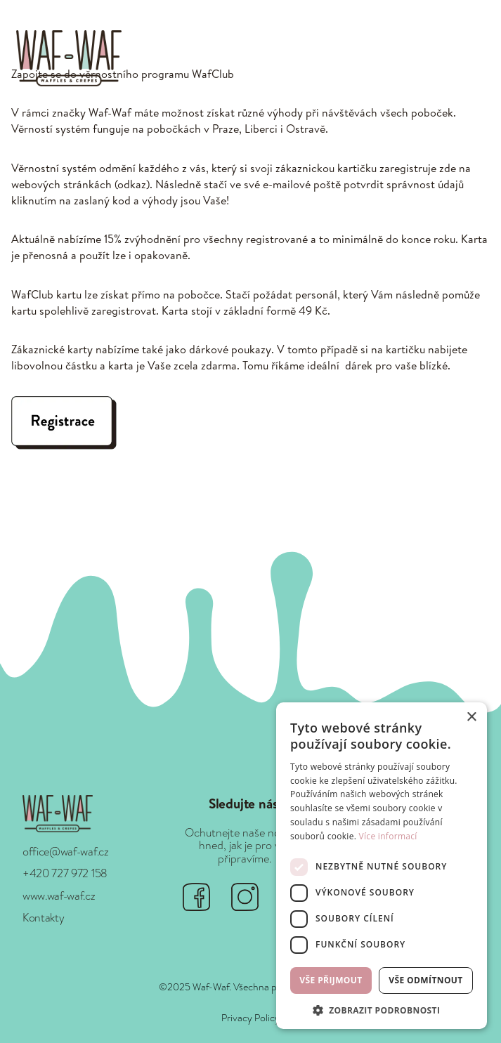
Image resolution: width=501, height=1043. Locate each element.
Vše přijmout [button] (330, 980)
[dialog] (381, 865)
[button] (473, 58)
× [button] (471, 717)
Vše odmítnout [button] (425, 980)
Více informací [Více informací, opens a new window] (388, 836)
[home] (65, 58)
